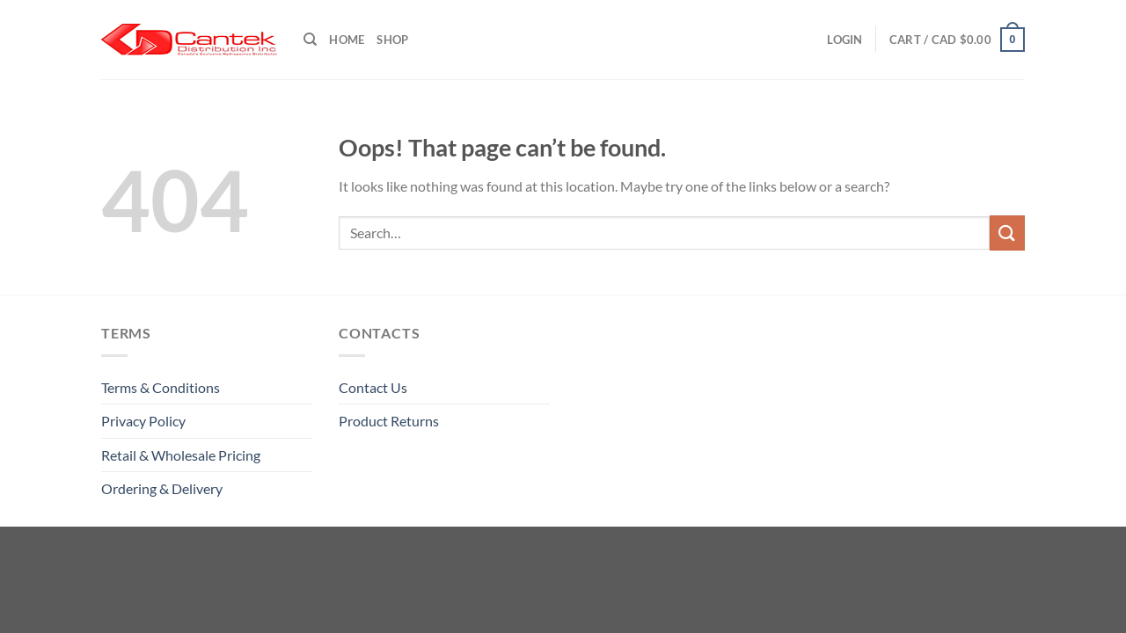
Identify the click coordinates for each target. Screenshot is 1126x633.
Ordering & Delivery (162, 488)
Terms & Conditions (160, 387)
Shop (392, 40)
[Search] (310, 39)
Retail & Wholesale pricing (180, 455)
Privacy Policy (143, 420)
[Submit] (1007, 232)
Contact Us (373, 387)
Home (346, 40)
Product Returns (389, 420)
